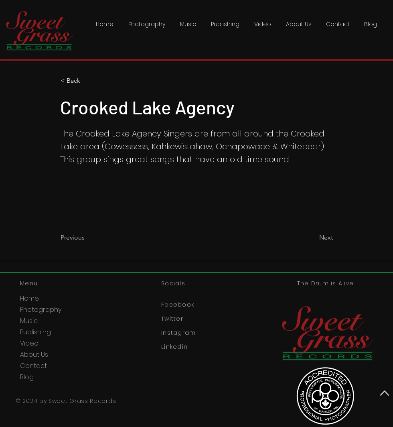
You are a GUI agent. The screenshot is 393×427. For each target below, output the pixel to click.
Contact (33, 365)
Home (29, 298)
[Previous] (87, 238)
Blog (27, 377)
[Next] (313, 238)
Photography (40, 309)
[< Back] (87, 81)
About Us (34, 354)
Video (29, 343)
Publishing (35, 332)
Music (29, 320)
